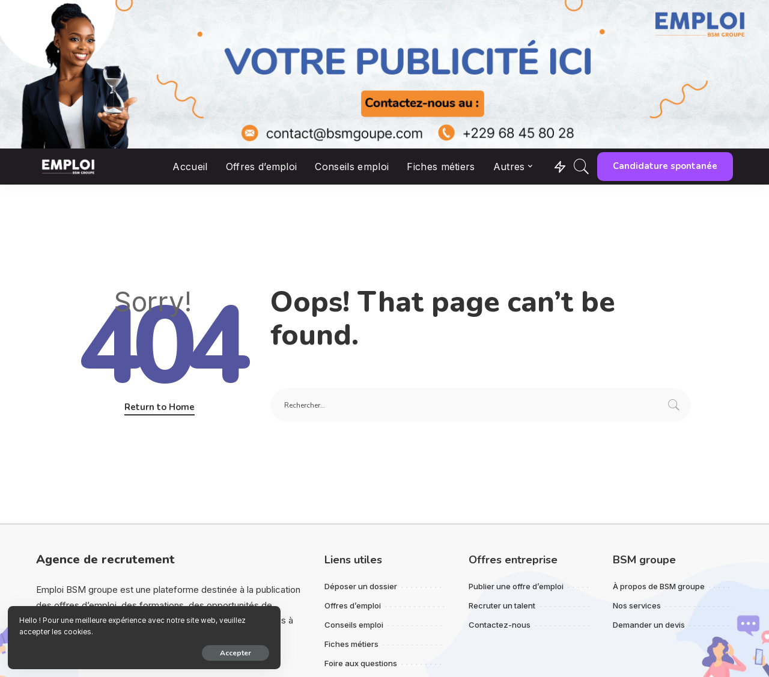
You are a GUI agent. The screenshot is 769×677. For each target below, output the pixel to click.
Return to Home (159, 407)
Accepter (143, 651)
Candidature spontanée (665, 166)
